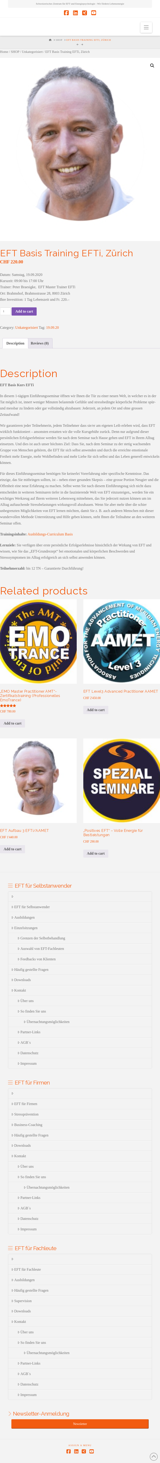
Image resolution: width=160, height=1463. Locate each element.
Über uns (26, 1001)
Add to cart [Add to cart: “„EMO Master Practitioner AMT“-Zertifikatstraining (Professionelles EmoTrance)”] (12, 723)
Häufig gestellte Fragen (29, 970)
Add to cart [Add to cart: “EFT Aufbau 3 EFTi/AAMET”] (12, 849)
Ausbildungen (23, 917)
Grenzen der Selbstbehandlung (41, 938)
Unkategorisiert (32, 52)
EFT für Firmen (24, 1104)
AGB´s (24, 1042)
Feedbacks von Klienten (37, 959)
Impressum (27, 1063)
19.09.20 (52, 327)
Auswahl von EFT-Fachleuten (41, 949)
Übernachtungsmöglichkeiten (46, 1022)
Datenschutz (28, 1053)
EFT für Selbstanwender (30, 907)
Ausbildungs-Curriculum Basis (50, 534)
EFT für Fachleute (26, 1269)
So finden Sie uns (32, 1011)
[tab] (15, 343)
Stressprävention (24, 1114)
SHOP (15, 52)
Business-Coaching (26, 1125)
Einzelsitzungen (24, 928)
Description (15, 343)
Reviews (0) (40, 343)
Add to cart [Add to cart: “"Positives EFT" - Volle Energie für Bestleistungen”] (96, 853)
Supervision (21, 1301)
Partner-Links (29, 1032)
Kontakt (18, 990)
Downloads (21, 980)
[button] (146, 27)
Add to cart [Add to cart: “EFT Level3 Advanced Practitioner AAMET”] (96, 710)
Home (4, 52)
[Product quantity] (5, 311)
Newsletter (80, 1424)
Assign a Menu (80, 1445)
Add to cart (24, 311)
